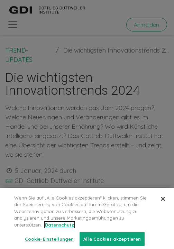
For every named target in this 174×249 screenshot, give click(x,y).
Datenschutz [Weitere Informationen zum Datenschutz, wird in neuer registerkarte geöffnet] (59, 230)
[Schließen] (163, 204)
